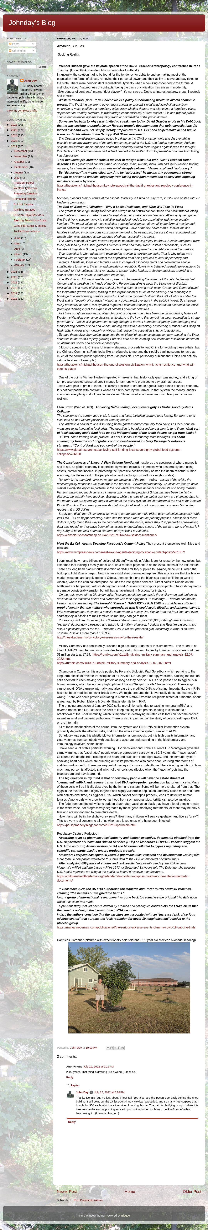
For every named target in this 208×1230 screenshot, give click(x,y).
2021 (14, 271)
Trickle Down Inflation (27, 231)
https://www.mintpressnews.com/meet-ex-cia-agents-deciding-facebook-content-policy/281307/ (121, 552)
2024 (14, 135)
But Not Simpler (23, 204)
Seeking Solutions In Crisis (30, 220)
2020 (14, 277)
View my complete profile (22, 110)
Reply (69, 1077)
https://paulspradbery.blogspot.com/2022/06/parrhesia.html (96, 825)
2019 (14, 282)
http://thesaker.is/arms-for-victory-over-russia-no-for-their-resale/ (100, 637)
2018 (14, 287)
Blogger (126, 1215)
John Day (82, 1092)
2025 (14, 130)
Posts (14, 44)
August (19, 172)
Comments (17, 50)
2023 (14, 140)
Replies (75, 1085)
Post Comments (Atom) (88, 1200)
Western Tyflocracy (25, 188)
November (21, 156)
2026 (14, 124)
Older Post (192, 1191)
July (17, 177)
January (19, 265)
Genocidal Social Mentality (30, 225)
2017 (14, 293)
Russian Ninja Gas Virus (29, 215)
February (20, 259)
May (17, 243)
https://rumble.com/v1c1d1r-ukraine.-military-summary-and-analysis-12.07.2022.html (114, 663)
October (19, 161)
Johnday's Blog (32, 23)
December (21, 150)
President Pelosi (24, 182)
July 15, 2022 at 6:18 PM (109, 1092)
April (17, 248)
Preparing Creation (25, 193)
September (21, 167)
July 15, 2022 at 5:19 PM (98, 1066)
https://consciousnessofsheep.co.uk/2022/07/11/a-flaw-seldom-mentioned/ (107, 535)
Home (130, 1191)
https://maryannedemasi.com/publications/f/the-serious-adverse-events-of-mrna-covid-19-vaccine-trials (126, 927)
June (17, 238)
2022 (14, 146)
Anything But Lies (24, 209)
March (18, 254)
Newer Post (67, 1191)
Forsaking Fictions (25, 198)
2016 (14, 298)
